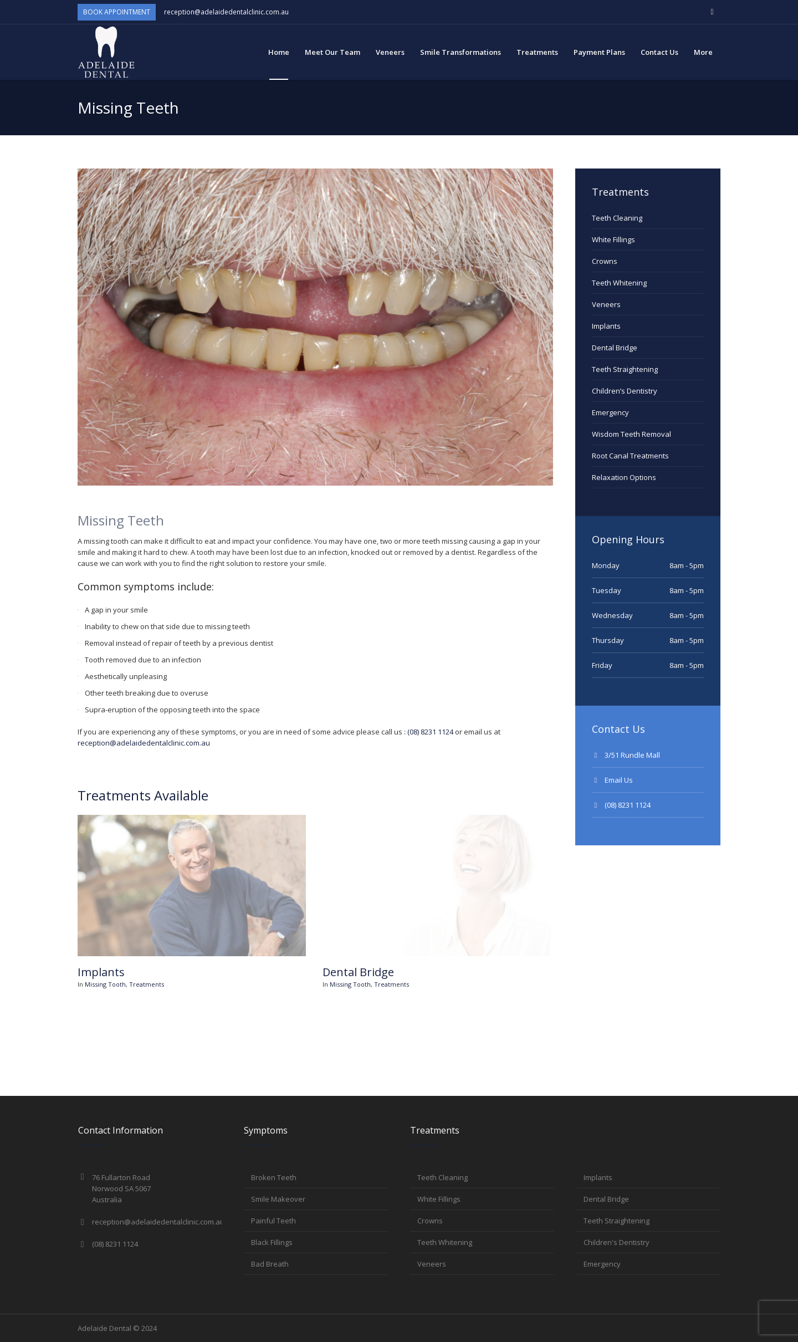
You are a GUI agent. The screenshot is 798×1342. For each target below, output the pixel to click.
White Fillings (613, 239)
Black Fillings (272, 1242)
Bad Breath (270, 1264)
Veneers (606, 304)
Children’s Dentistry (624, 391)
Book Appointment (116, 12)
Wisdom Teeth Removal (631, 434)
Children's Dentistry (616, 1242)
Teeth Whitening (619, 283)
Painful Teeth (273, 1221)
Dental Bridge (358, 972)
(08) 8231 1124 (430, 732)
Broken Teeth (273, 1177)
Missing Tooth (105, 984)
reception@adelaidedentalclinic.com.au (226, 12)
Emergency (610, 412)
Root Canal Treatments (630, 456)
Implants (101, 972)
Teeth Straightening (625, 369)
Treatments (146, 984)
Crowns (604, 261)
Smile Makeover (278, 1199)
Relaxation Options (624, 477)
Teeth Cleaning (617, 218)
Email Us (619, 780)
